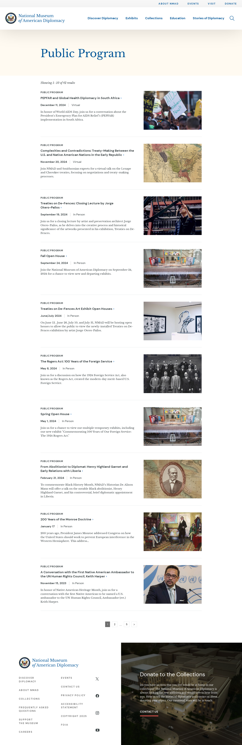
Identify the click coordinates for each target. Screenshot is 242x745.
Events (193, 3)
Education (177, 18)
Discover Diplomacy (103, 18)
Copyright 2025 (74, 716)
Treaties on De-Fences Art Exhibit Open (77, 309)
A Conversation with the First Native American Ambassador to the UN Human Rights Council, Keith (87, 574)
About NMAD (168, 3)
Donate (231, 3)
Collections (153, 18)
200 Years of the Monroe (67, 519)
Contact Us (149, 711)
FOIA (64, 724)
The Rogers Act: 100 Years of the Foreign (77, 361)
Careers (25, 731)
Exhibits (132, 18)
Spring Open (56, 414)
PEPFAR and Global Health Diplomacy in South (81, 98)
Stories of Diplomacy (208, 18)
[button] (232, 18)
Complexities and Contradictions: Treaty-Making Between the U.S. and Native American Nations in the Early (87, 153)
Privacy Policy (73, 695)
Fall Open (54, 256)
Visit (212, 3)
